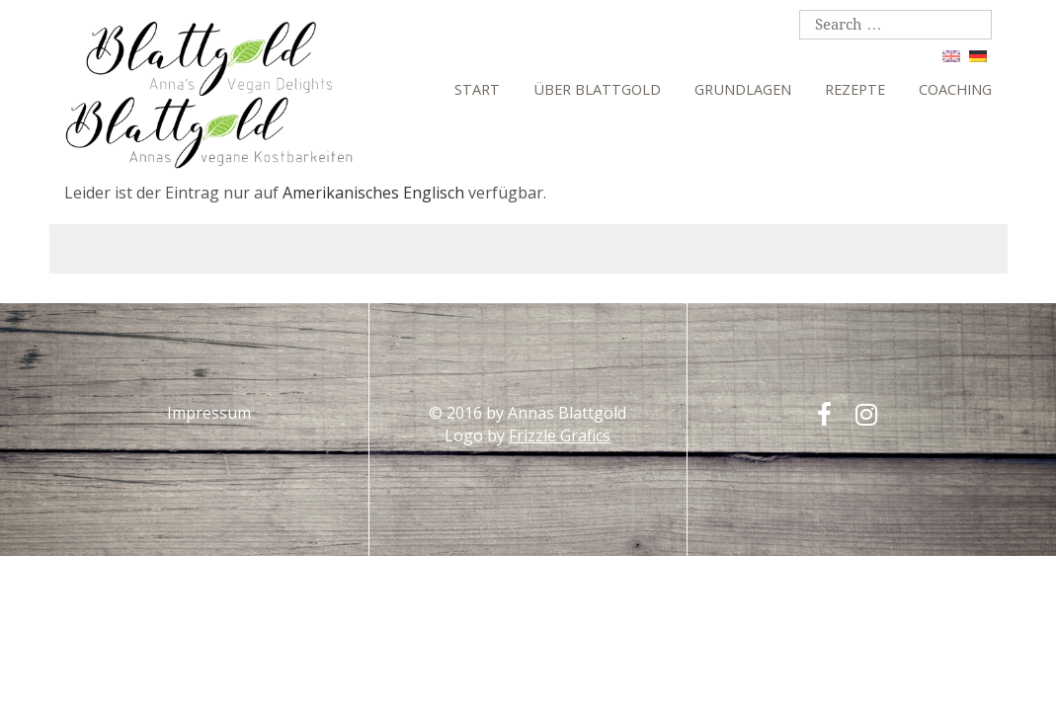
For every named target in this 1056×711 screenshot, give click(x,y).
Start (477, 89)
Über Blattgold (597, 89)
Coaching (955, 89)
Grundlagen (742, 89)
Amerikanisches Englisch (373, 192)
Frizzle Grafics (559, 435)
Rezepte (855, 89)
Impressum (209, 413)
